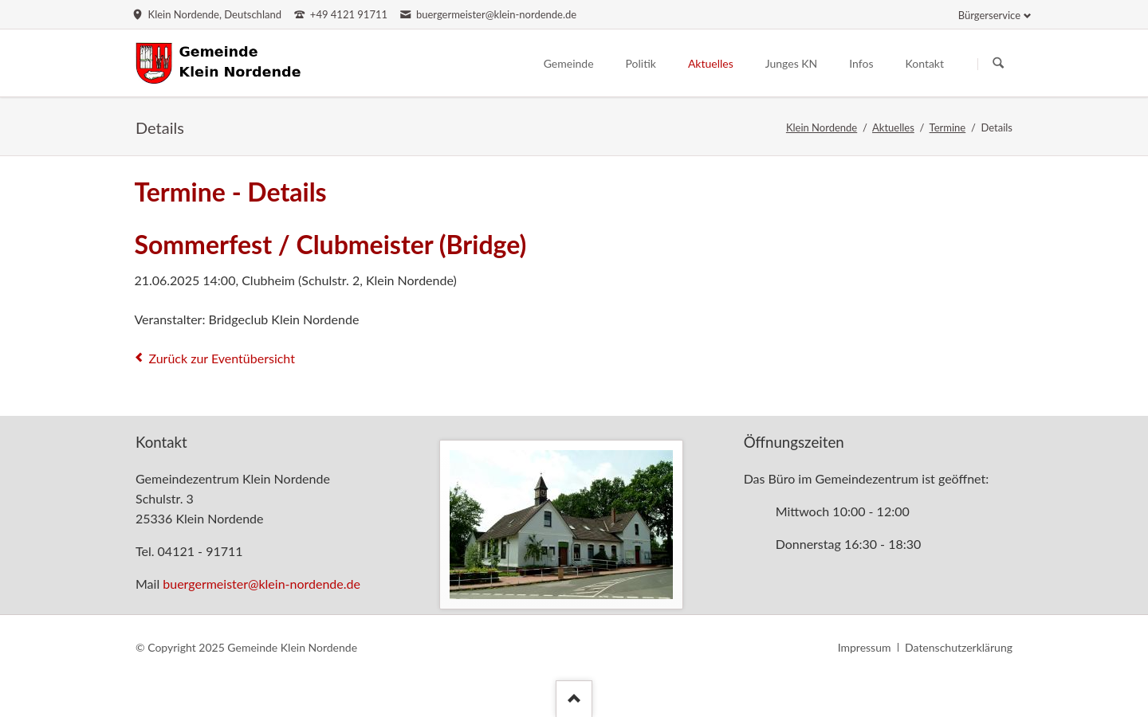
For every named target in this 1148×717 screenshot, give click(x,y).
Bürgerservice (989, 15)
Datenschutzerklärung (958, 647)
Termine (948, 127)
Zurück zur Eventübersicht (221, 358)
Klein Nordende (821, 127)
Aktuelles (893, 127)
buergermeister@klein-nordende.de (261, 583)
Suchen (998, 64)
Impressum (864, 647)
